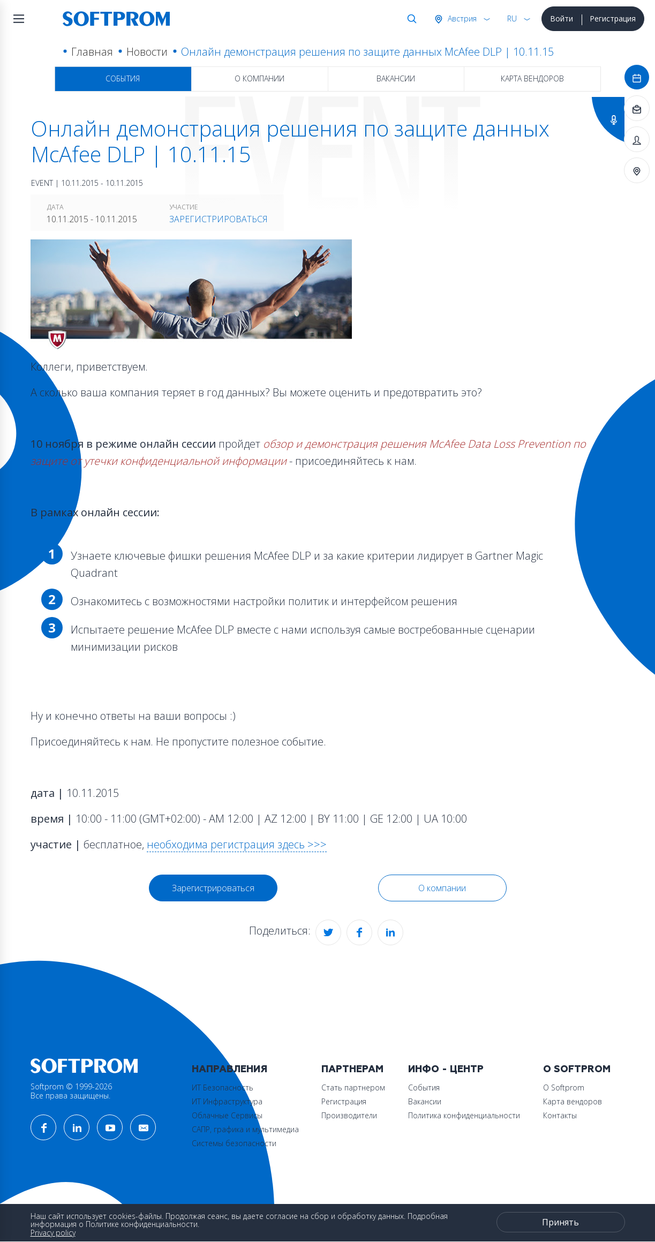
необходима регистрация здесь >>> (237, 844)
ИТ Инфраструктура (227, 1101)
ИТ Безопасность (222, 1087)
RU (512, 18)
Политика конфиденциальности (464, 1115)
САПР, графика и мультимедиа (245, 1129)
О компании (259, 78)
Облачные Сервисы (227, 1115)
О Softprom (577, 1069)
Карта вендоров (532, 78)
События (123, 78)
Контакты (560, 1115)
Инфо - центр (446, 1069)
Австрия (461, 18)
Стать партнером (353, 1087)
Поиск (409, 18)
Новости (147, 51)
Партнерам (352, 1069)
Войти (561, 18)
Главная (92, 51)
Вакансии (396, 78)
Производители (349, 1115)
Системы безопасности (234, 1143)
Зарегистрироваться (218, 219)
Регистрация (613, 18)
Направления (229, 1069)
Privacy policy (53, 1233)
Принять (560, 1222)
